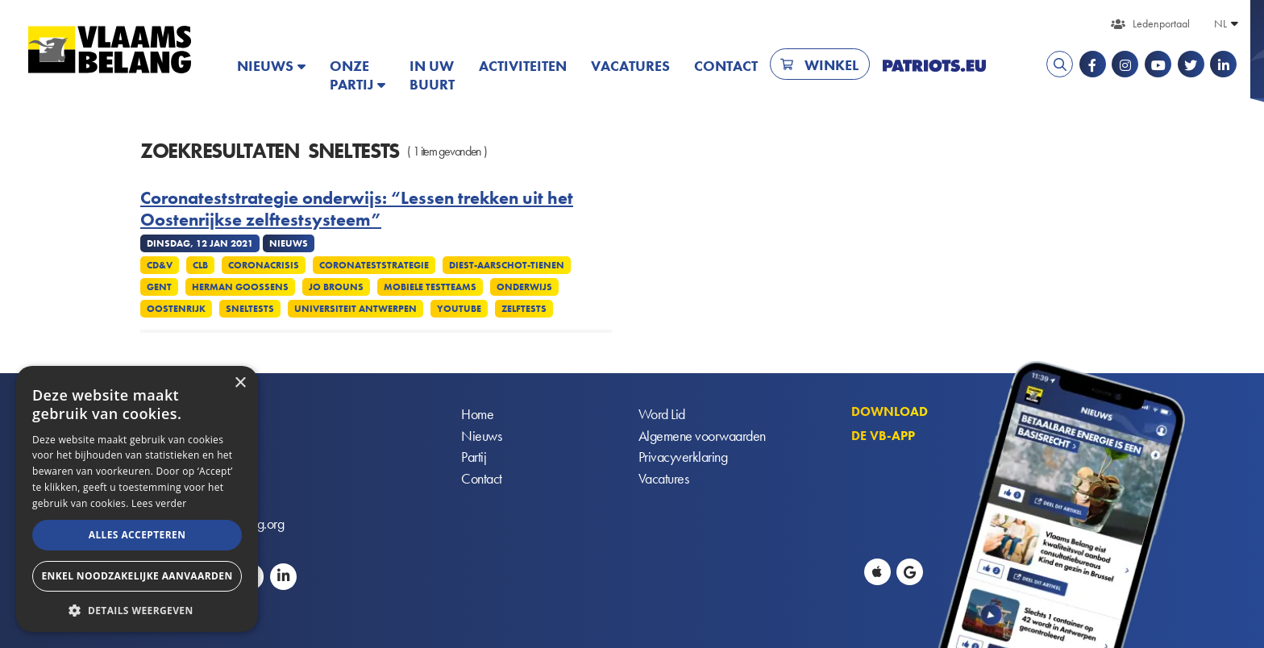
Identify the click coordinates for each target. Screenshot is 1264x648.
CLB (200, 265)
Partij (473, 458)
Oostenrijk (176, 308)
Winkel (832, 65)
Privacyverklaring (683, 458)
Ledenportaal (1161, 23)
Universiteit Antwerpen (355, 308)
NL (1220, 23)
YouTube (459, 308)
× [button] (240, 383)
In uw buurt (432, 74)
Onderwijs (524, 286)
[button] (137, 609)
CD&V (160, 265)
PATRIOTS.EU (934, 65)
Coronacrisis (263, 265)
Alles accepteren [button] (137, 535)
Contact (726, 65)
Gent (159, 286)
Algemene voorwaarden (702, 436)
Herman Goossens (240, 286)
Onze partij (351, 74)
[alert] (137, 499)
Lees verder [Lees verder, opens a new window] (159, 503)
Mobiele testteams (430, 286)
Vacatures (630, 65)
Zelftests (524, 308)
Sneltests (250, 308)
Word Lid (661, 414)
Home (477, 414)
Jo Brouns (336, 286)
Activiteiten (523, 65)
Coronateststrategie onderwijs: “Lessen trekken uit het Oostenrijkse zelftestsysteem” (356, 209)
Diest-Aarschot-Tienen (506, 265)
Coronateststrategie (374, 265)
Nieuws (265, 65)
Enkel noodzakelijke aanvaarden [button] (136, 576)
